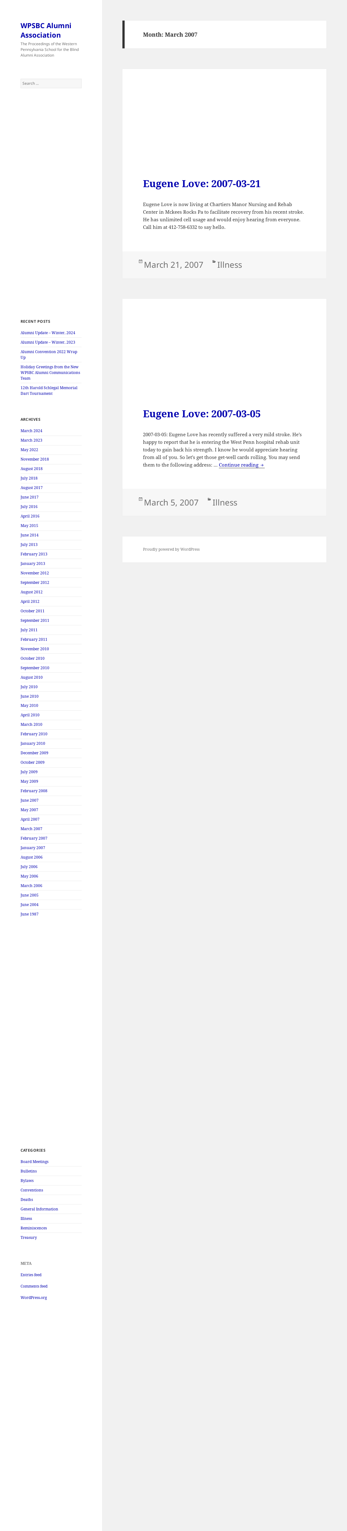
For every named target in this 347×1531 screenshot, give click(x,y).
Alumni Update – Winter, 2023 (48, 342)
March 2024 (31, 430)
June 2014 (30, 535)
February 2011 (34, 639)
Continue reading (242, 465)
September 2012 (35, 582)
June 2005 (30, 895)
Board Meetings (34, 1161)
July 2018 (29, 478)
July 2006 (29, 866)
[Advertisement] (51, 203)
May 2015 (29, 525)
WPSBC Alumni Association (46, 30)
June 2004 (30, 904)
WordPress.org (34, 1297)
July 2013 (29, 544)
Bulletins (29, 1171)
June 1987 (30, 914)
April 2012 (30, 601)
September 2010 (35, 668)
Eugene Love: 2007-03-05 (202, 413)
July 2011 (29, 630)
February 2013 (34, 554)
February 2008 (34, 790)
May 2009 (29, 781)
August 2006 (32, 857)
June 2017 (30, 497)
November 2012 (35, 573)
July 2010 (29, 686)
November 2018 (35, 459)
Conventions (32, 1190)
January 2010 (33, 743)
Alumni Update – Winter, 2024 (48, 332)
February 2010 (34, 734)
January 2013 (33, 563)
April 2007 (30, 819)
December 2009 (34, 753)
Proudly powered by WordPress (171, 549)
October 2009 (33, 762)
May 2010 (29, 705)
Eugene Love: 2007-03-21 (202, 183)
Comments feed (34, 1286)
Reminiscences (34, 1228)
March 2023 (31, 440)
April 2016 (30, 516)
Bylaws (27, 1180)
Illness (26, 1218)
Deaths (27, 1199)
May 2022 (29, 449)
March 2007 (31, 828)
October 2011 (33, 611)
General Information (39, 1209)
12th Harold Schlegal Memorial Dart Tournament (49, 390)
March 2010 (31, 724)
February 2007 (34, 838)
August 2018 (32, 468)
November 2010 (35, 649)
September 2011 (35, 620)
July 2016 (29, 506)
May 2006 (29, 876)
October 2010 (33, 658)
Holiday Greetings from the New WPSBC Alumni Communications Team (50, 372)
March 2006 (31, 885)
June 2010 (30, 696)
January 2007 (33, 847)
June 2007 (30, 800)
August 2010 (32, 677)
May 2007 (29, 809)
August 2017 (32, 487)
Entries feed (31, 1274)
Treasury (29, 1237)
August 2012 (32, 592)
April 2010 (30, 715)
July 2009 (29, 772)
